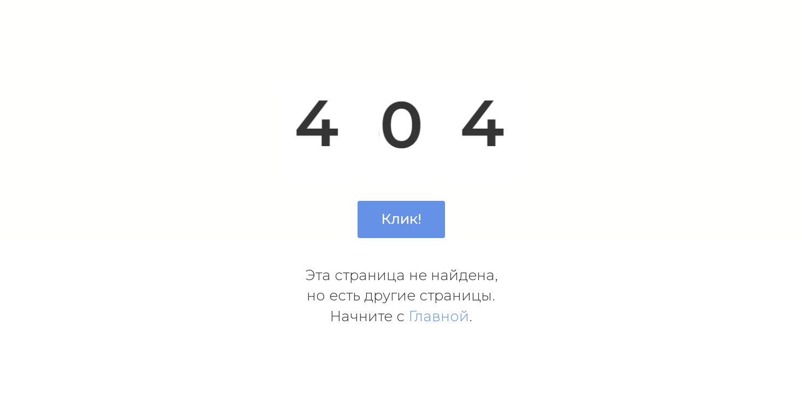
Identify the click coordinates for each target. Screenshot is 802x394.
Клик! (401, 219)
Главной (438, 316)
